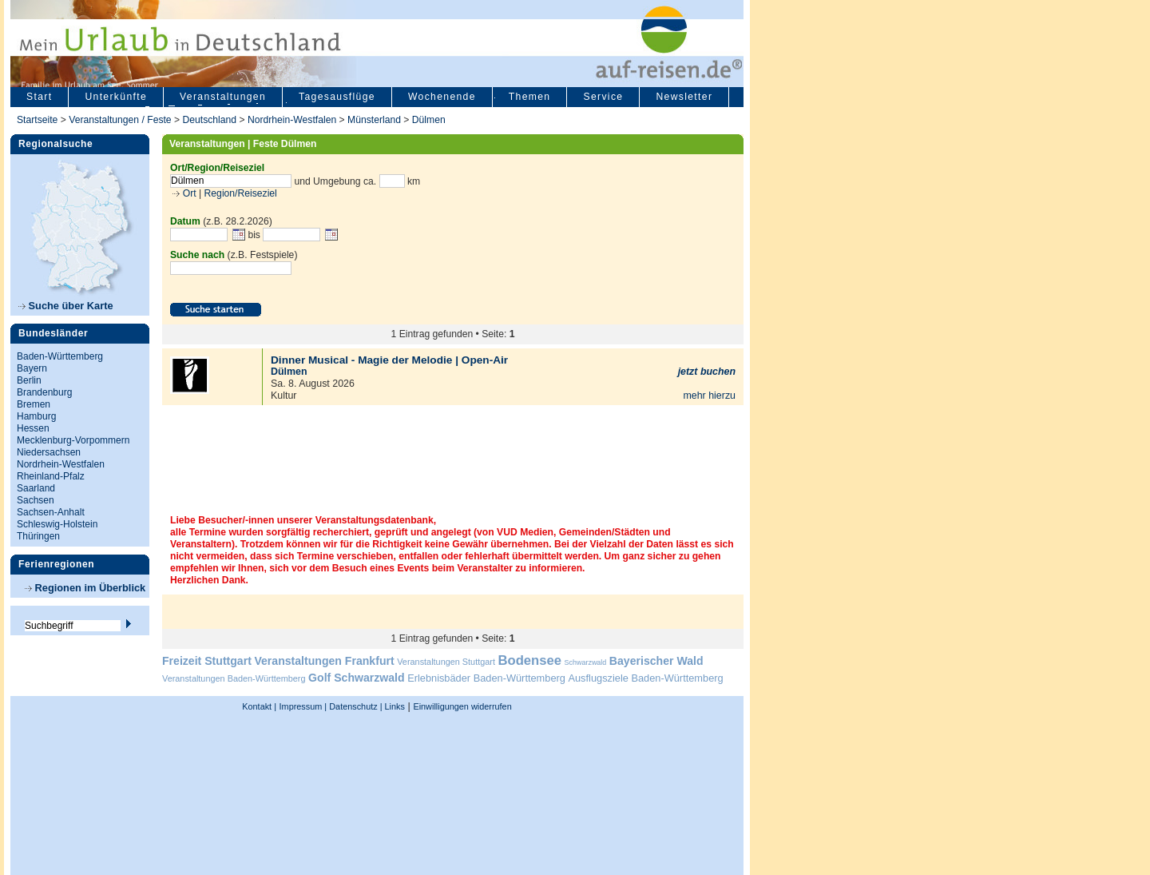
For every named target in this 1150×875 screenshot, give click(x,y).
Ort (188, 193)
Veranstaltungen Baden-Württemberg (234, 678)
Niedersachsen (49, 452)
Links (394, 706)
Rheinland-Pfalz (51, 476)
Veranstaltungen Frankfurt (324, 660)
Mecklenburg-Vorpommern (73, 440)
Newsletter (684, 96)
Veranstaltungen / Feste (121, 119)
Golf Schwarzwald (356, 677)
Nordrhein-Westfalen (292, 119)
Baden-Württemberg (60, 356)
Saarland (36, 488)
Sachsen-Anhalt (51, 512)
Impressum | (303, 706)
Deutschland (209, 119)
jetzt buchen (707, 371)
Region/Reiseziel (240, 193)
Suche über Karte (65, 306)
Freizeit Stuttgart (207, 660)
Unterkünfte (116, 96)
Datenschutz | (354, 706)
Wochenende (442, 96)
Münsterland (374, 119)
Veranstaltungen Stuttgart (446, 661)
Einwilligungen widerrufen (462, 706)
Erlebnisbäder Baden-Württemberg (486, 678)
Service (603, 96)
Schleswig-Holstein (57, 524)
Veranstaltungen (223, 96)
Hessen (33, 428)
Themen (530, 96)
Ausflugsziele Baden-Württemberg (645, 678)
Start (39, 96)
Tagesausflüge (337, 96)
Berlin (29, 380)
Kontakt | (259, 706)
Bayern (32, 368)
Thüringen (38, 536)
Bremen (33, 404)
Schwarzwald (586, 662)
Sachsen (35, 500)
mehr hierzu (709, 395)
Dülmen (429, 119)
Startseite (37, 119)
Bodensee (529, 660)
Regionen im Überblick (85, 588)
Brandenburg (44, 392)
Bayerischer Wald (656, 660)
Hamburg (36, 416)
